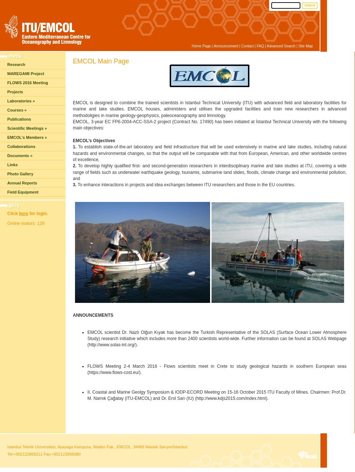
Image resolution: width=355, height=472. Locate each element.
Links (12, 165)
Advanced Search (281, 46)
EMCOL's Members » (27, 137)
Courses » (17, 110)
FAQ (260, 46)
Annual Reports (22, 183)
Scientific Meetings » (27, 128)
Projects (15, 92)
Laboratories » (21, 101)
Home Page (201, 46)
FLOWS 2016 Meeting (27, 83)
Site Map (306, 46)
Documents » (19, 155)
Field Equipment (23, 192)
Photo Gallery (20, 174)
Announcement (226, 46)
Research (16, 64)
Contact (247, 46)
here (23, 213)
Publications (19, 119)
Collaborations (21, 146)
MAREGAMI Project (25, 73)
